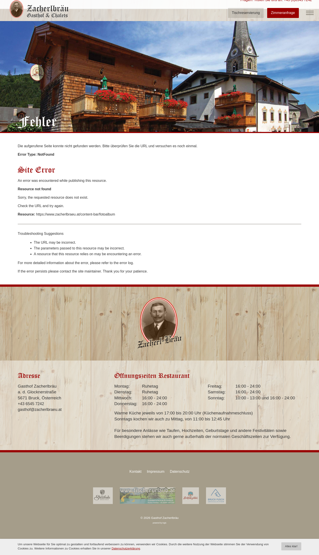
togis (164, 521)
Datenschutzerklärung (126, 548)
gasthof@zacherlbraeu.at (41, 409)
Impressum (155, 471)
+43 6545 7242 (32, 403)
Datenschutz (181, 471)
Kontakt (134, 471)
